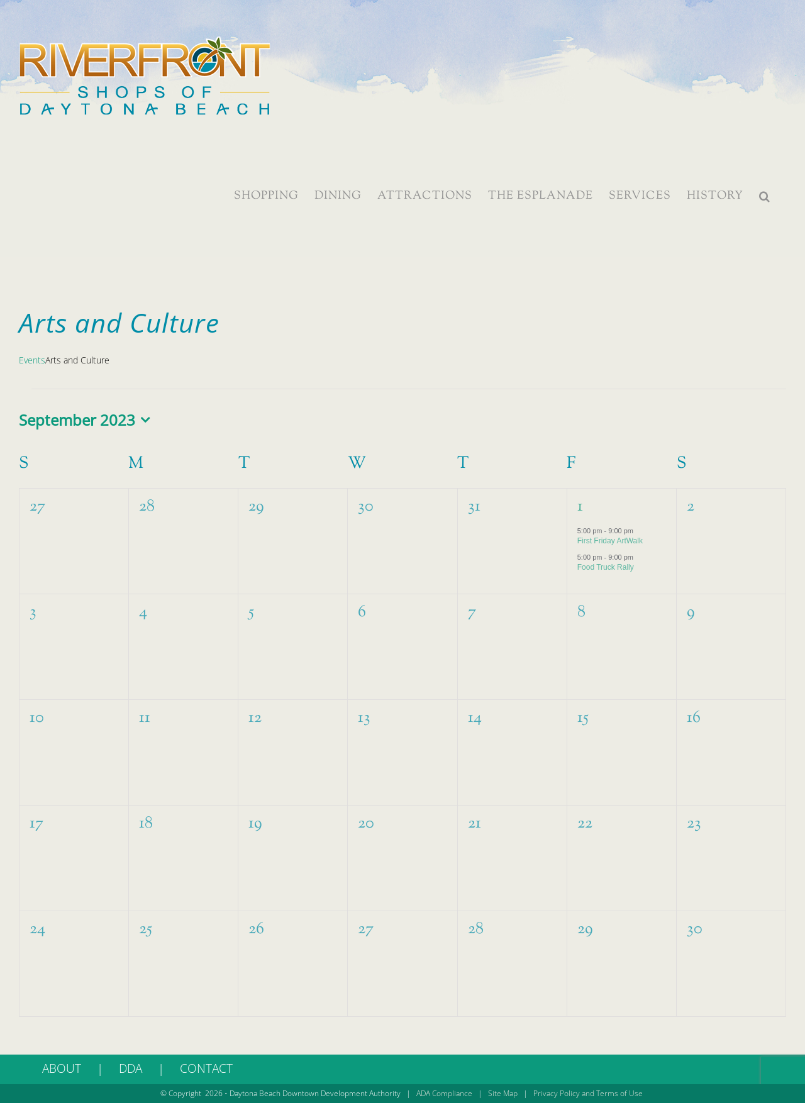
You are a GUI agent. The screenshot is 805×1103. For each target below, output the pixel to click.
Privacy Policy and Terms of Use (588, 1093)
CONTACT (206, 1068)
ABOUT (61, 1068)
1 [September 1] (580, 506)
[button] (764, 196)
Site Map (503, 1093)
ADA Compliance (444, 1093)
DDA (130, 1068)
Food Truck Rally (605, 567)
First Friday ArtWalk (610, 540)
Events (32, 360)
